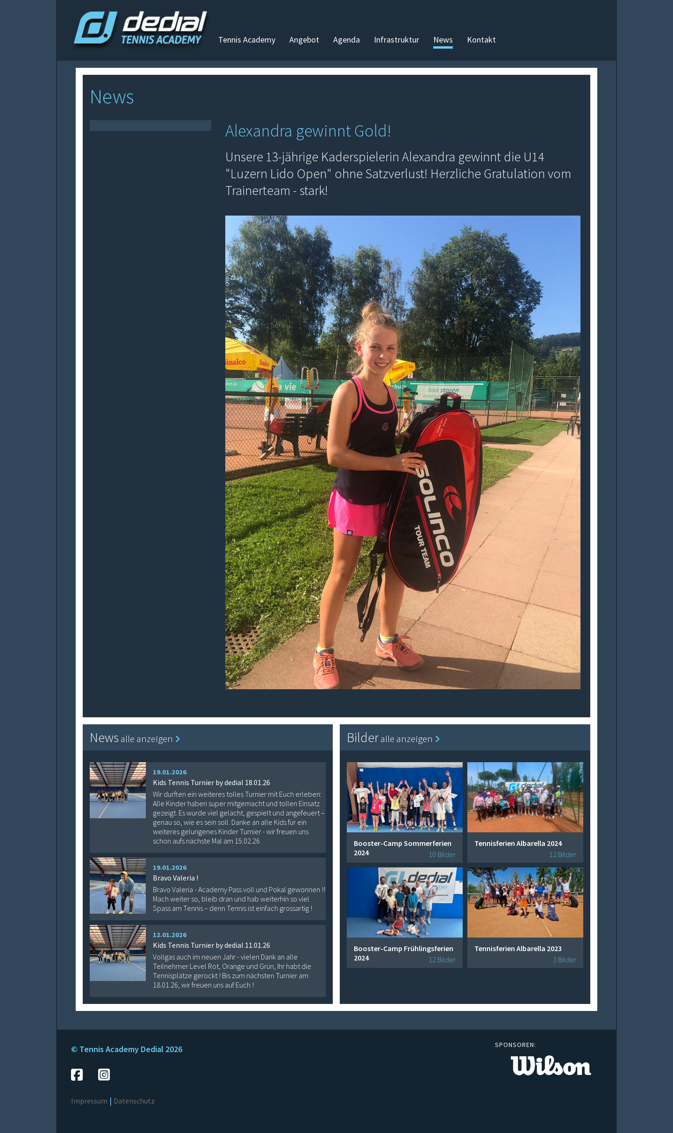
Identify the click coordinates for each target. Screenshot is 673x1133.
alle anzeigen (150, 738)
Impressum (89, 1100)
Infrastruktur (396, 39)
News (443, 39)
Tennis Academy (246, 39)
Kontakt (481, 39)
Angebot (304, 39)
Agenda (346, 39)
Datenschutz (134, 1100)
